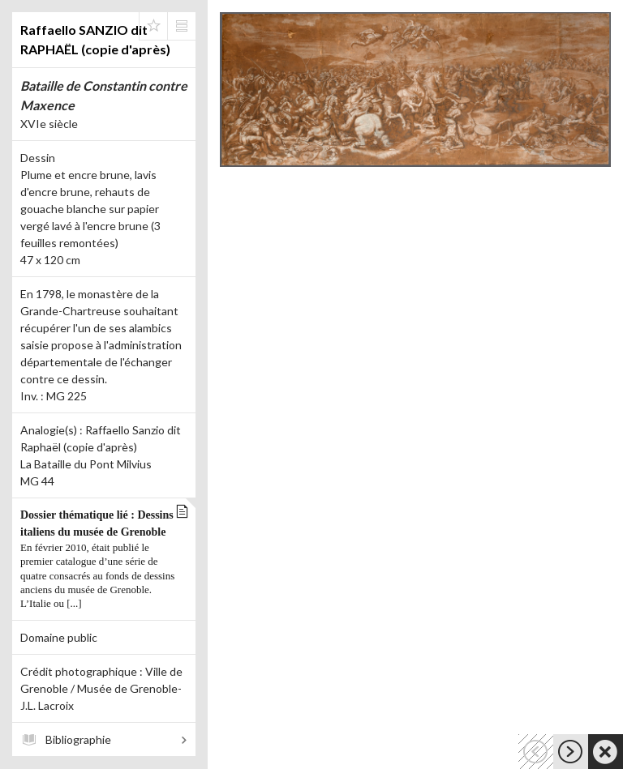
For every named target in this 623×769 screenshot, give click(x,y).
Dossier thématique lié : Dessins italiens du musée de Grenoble (99, 560)
